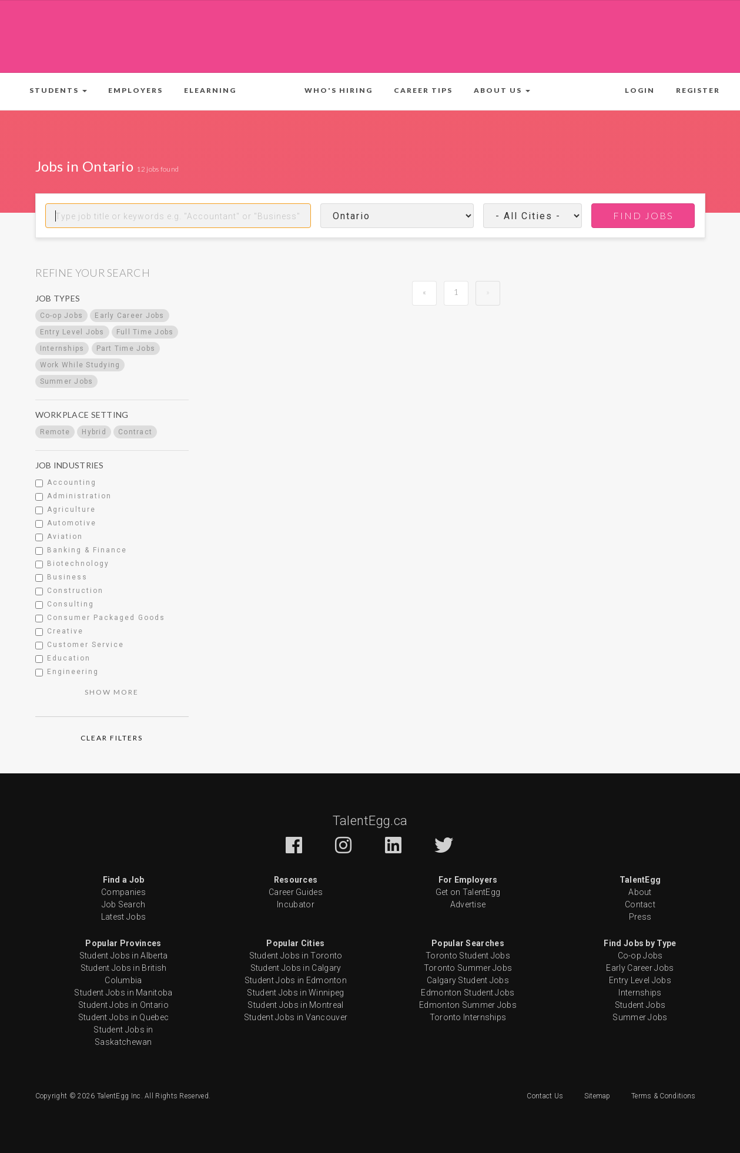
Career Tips (423, 90)
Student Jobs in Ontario (123, 1005)
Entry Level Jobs (640, 980)
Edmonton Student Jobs (467, 992)
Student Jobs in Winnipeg (295, 992)
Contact (640, 904)
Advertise (468, 904)
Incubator (295, 904)
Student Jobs (640, 1005)
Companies (123, 892)
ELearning (210, 90)
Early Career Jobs (640, 968)
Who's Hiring (338, 90)
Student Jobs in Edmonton (296, 980)
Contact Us (545, 1096)
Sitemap (597, 1096)
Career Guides (296, 892)
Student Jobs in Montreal (295, 1005)
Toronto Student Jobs (468, 955)
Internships (639, 992)
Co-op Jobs (640, 955)
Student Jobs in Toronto (296, 955)
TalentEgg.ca (370, 820)
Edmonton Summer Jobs (468, 1005)
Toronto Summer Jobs (468, 968)
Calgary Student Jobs (468, 980)
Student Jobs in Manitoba (123, 992)
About (640, 892)
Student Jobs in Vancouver (296, 1017)
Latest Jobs (123, 916)
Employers (135, 90)
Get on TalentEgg (468, 892)
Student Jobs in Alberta (123, 955)
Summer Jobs (639, 1017)
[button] (58, 90)
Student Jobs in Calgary (295, 968)
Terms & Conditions (663, 1096)
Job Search (124, 904)
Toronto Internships (468, 1017)
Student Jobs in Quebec (123, 1017)
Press (640, 916)
